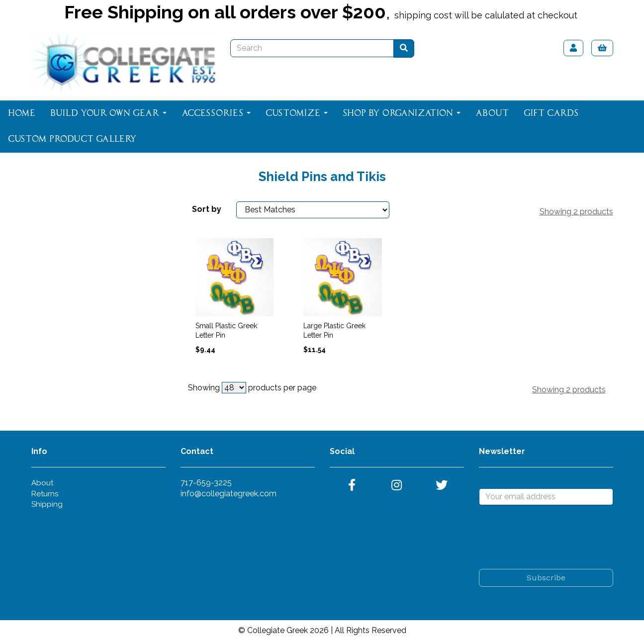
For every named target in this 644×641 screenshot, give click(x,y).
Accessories (216, 113)
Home (21, 113)
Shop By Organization (401, 113)
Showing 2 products (576, 211)
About (492, 113)
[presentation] (554, 537)
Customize (297, 113)
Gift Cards (551, 113)
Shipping (47, 504)
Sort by (206, 209)
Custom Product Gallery (72, 139)
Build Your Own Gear (108, 113)
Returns (44, 493)
